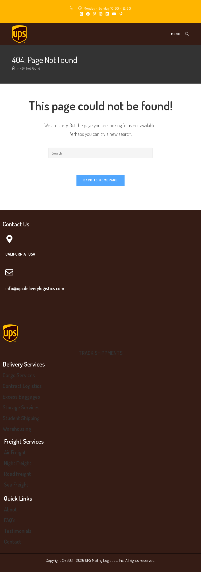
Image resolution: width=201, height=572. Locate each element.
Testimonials (18, 530)
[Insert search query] (100, 153)
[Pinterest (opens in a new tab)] (94, 14)
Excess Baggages (21, 396)
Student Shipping (21, 417)
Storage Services (21, 407)
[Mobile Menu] (173, 34)
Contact (12, 541)
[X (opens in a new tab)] (81, 14)
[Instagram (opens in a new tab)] (101, 14)
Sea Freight (16, 484)
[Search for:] (185, 34)
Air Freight (15, 452)
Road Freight (17, 473)
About (10, 509)
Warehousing (17, 428)
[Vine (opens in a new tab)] (120, 14)
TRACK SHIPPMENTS (101, 352)
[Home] (14, 68)
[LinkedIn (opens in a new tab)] (107, 14)
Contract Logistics (22, 385)
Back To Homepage (100, 180)
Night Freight (17, 462)
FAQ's (10, 520)
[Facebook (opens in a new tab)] (87, 14)
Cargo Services (19, 375)
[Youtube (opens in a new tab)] (114, 14)
